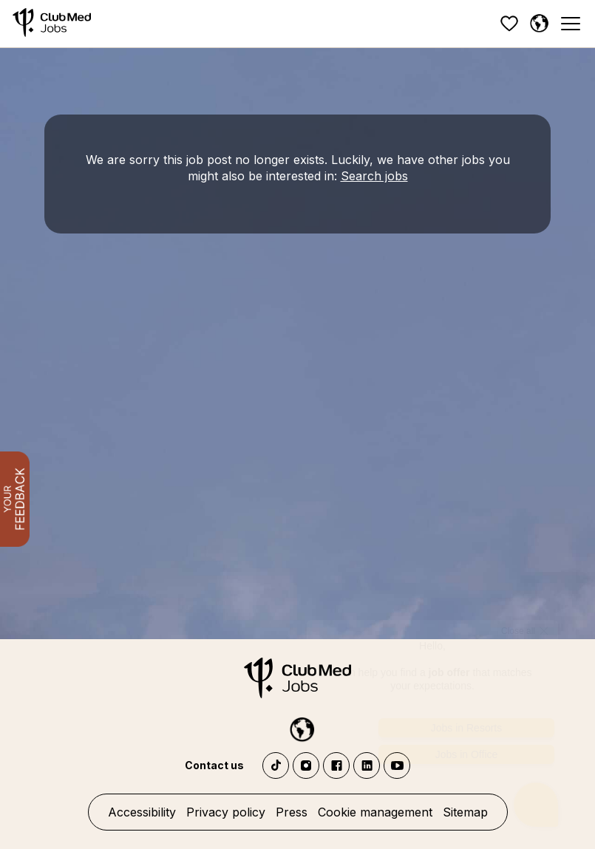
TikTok (275, 765)
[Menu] (569, 24)
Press (291, 812)
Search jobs (374, 175)
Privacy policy (225, 812)
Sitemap (465, 812)
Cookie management (375, 812)
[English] (539, 24)
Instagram (306, 765)
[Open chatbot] (536, 795)
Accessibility (142, 812)
